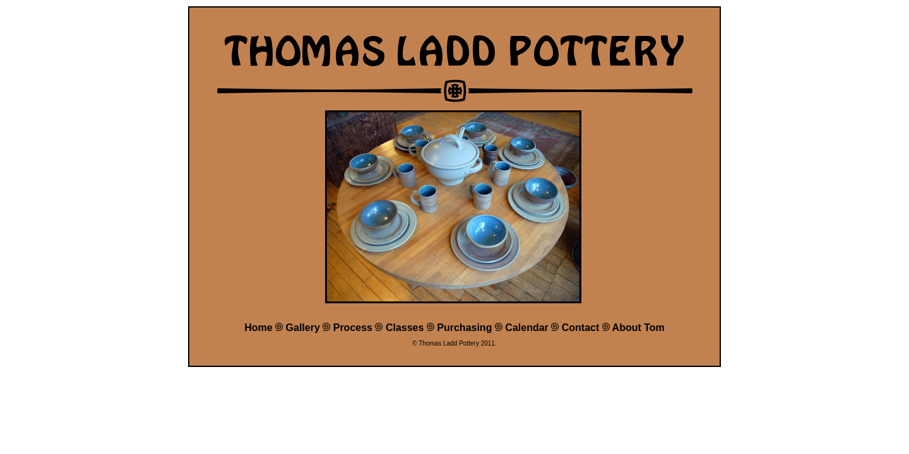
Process (352, 327)
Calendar (526, 327)
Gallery (303, 327)
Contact (581, 327)
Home (258, 327)
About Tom (638, 327)
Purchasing (464, 327)
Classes (405, 327)
